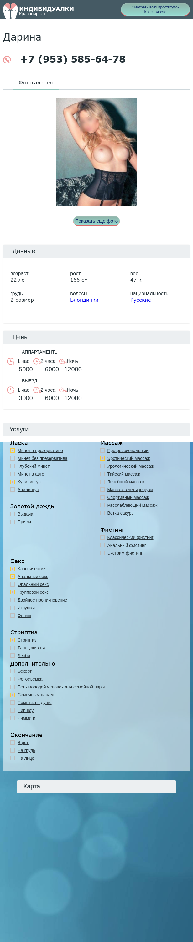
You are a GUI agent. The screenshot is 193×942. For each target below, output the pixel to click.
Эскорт (25, 671)
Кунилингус (29, 481)
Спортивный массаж (128, 497)
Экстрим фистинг (125, 553)
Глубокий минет (34, 466)
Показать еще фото (96, 221)
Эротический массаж (128, 458)
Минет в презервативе (40, 450)
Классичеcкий (32, 568)
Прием (24, 521)
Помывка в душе (35, 702)
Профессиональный (128, 450)
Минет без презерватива (42, 458)
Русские (140, 300)
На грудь (26, 750)
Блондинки (84, 300)
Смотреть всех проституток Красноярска (155, 9)
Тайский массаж (123, 473)
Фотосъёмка (30, 679)
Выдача (25, 513)
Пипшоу (26, 710)
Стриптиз (27, 639)
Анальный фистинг (126, 545)
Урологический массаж (130, 466)
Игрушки (26, 607)
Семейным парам (36, 694)
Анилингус (28, 489)
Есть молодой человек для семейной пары (61, 686)
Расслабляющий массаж (132, 505)
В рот (23, 742)
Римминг (26, 718)
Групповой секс (33, 592)
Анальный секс (33, 576)
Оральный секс (33, 584)
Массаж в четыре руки (130, 489)
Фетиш (24, 615)
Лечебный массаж (125, 481)
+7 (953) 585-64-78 (64, 59)
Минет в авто (31, 473)
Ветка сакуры (121, 513)
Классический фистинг (130, 537)
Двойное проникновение (42, 599)
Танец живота (31, 647)
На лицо (26, 758)
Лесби (24, 655)
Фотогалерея (36, 82)
